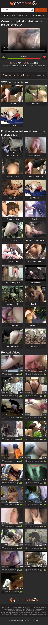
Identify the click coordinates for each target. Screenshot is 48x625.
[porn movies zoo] (24, 3)
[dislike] (44, 57)
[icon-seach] (32, 10)
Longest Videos (37, 15)
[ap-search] (17, 10)
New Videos (22, 15)
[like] (3, 57)
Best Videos (9, 15)
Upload (41, 10)
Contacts (35, 620)
